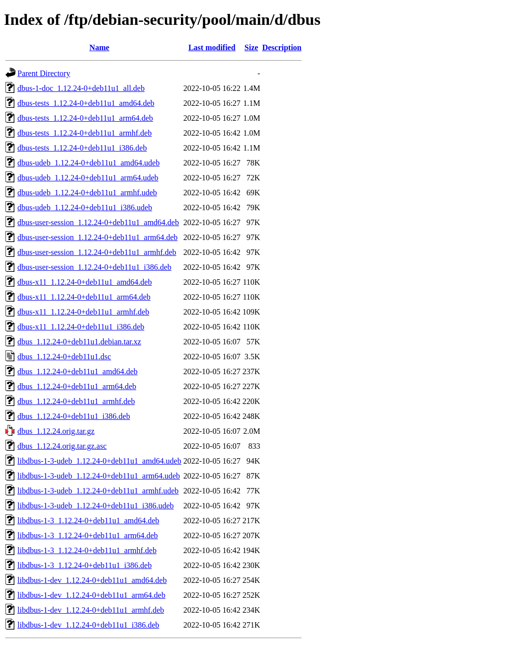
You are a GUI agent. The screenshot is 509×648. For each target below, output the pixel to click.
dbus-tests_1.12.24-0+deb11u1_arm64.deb (85, 118)
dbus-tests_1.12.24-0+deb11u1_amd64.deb (86, 103)
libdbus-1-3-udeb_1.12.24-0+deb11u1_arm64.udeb (98, 476)
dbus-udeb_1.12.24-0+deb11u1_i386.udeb (84, 207)
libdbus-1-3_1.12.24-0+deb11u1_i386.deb (84, 565)
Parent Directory (43, 73)
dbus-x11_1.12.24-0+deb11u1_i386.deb (80, 327)
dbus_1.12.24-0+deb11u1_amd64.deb (77, 371)
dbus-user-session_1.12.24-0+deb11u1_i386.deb (94, 267)
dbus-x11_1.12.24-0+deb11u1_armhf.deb (83, 312)
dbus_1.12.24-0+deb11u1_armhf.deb (76, 401)
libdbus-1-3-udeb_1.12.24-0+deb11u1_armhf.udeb (97, 490)
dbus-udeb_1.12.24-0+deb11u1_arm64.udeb (88, 177)
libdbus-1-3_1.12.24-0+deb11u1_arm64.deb (87, 535)
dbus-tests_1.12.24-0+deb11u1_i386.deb (82, 148)
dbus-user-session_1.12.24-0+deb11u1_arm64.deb (97, 237)
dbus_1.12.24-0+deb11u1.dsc (64, 356)
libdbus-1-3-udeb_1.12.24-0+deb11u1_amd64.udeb (99, 461)
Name (99, 47)
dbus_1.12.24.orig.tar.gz (55, 431)
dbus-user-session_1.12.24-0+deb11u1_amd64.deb (98, 222)
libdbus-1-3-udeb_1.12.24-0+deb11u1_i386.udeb (95, 505)
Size (251, 47)
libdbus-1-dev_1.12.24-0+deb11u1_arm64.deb (91, 595)
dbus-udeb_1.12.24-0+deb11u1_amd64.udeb (88, 163)
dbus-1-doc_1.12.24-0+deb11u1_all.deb (81, 88)
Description (281, 47)
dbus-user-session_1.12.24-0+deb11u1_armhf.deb (96, 252)
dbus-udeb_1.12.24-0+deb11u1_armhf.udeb (87, 192)
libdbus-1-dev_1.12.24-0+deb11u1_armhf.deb (90, 610)
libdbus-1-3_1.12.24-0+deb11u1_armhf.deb (87, 550)
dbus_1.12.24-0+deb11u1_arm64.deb (76, 386)
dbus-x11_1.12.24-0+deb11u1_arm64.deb (84, 297)
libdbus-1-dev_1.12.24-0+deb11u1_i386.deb (88, 625)
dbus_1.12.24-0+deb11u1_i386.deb (73, 416)
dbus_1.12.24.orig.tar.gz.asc (62, 446)
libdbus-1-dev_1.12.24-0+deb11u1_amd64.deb (92, 580)
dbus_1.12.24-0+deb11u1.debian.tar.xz (79, 341)
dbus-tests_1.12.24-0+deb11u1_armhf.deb (84, 133)
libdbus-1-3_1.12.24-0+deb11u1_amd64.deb (88, 520)
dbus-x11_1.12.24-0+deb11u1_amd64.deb (84, 282)
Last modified (212, 47)
